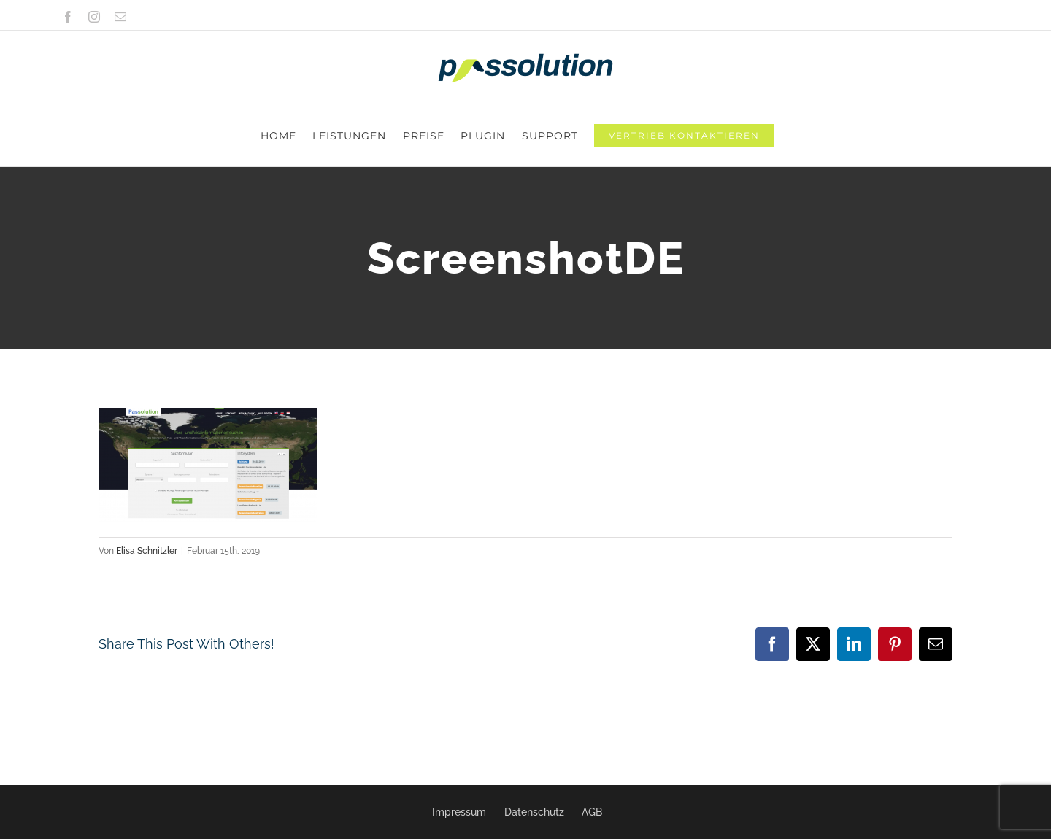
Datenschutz (534, 812)
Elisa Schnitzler (146, 489)
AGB (592, 812)
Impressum (459, 812)
